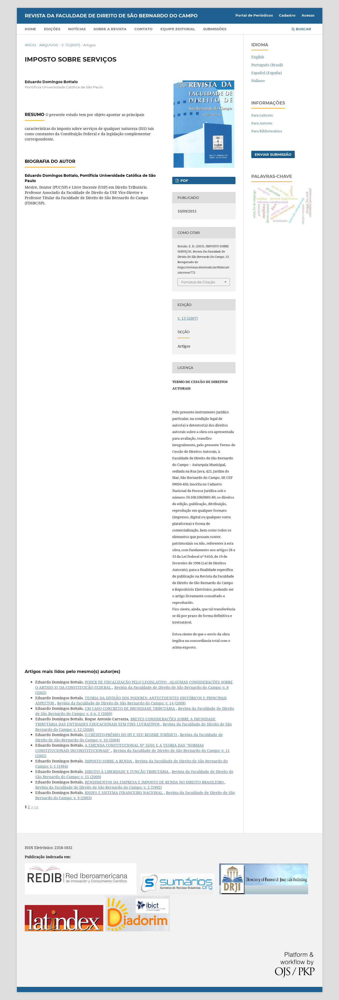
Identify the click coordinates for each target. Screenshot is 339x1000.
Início (30, 45)
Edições (52, 29)
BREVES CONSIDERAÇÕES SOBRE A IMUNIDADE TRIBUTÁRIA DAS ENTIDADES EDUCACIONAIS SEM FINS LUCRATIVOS (125, 721)
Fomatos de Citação (198, 282)
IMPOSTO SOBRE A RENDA (109, 760)
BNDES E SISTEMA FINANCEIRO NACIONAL (124, 792)
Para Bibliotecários (266, 131)
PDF (183, 180)
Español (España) (266, 72)
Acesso (308, 15)
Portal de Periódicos (254, 15)
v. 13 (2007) (70, 45)
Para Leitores (262, 115)
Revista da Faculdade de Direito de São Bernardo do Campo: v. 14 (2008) (121, 703)
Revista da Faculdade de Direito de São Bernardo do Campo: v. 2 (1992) (98, 787)
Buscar (301, 29)
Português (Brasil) (267, 64)
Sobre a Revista (110, 29)
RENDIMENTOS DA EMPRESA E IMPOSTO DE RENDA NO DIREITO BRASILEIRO (155, 782)
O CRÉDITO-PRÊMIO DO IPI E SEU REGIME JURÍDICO (131, 734)
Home (30, 29)
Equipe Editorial (177, 29)
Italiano (258, 80)
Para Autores (261, 123)
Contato (143, 29)
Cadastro (287, 15)
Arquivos (48, 45)
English (257, 56)
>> (36, 806)
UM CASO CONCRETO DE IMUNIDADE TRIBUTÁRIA (130, 708)
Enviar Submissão (273, 154)
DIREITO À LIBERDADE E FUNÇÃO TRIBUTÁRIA (127, 771)
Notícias (77, 29)
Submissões (214, 29)
